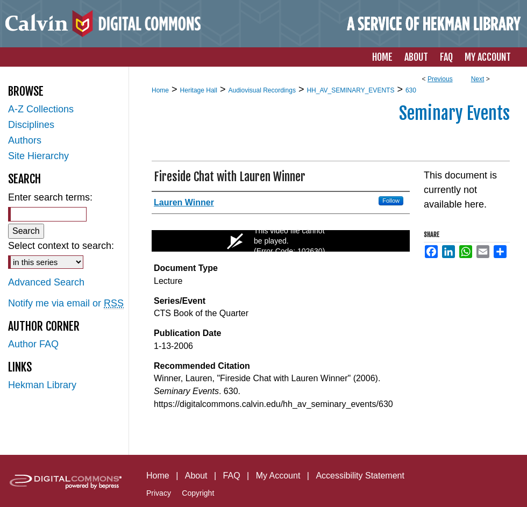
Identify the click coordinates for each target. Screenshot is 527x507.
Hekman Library (42, 385)
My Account (278, 475)
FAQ (231, 475)
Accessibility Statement (360, 475)
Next (478, 79)
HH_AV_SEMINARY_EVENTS (350, 90)
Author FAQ (33, 344)
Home (160, 90)
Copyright (198, 493)
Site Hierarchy (38, 156)
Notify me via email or (66, 303)
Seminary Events (454, 113)
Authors (24, 140)
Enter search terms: (50, 197)
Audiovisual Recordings (261, 90)
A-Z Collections (41, 109)
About (196, 475)
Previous (440, 79)
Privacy (158, 493)
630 (410, 90)
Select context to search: (61, 245)
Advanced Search (46, 282)
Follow (391, 200)
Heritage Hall (198, 90)
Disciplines (31, 124)
